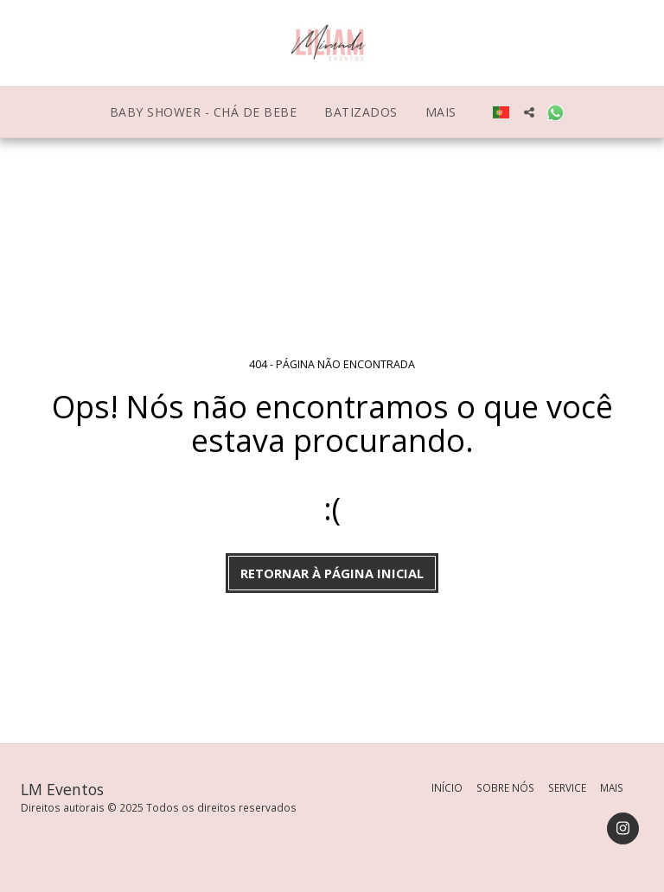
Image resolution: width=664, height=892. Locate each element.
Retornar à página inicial (332, 573)
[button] (529, 112)
